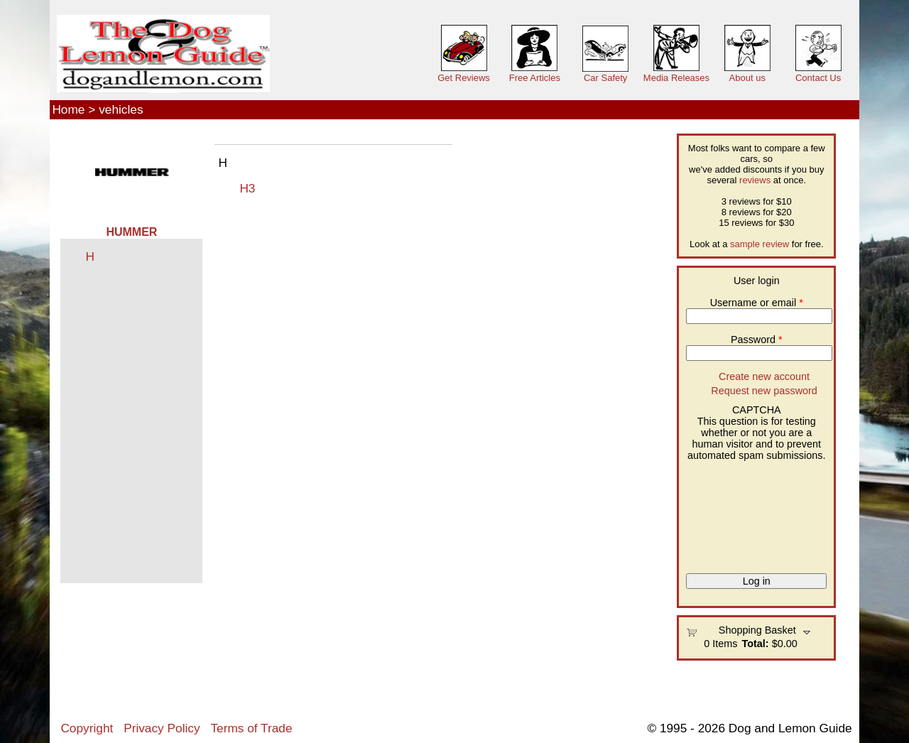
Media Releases (676, 77)
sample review (759, 244)
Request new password (764, 390)
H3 (247, 188)
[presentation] (744, 512)
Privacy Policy (162, 728)
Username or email (756, 302)
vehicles (121, 109)
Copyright (86, 728)
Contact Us (818, 77)
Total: (755, 643)
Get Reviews (463, 77)
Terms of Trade (251, 728)
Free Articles (534, 77)
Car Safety (605, 77)
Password (757, 339)
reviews (755, 180)
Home (68, 109)
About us (747, 77)
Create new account (764, 376)
